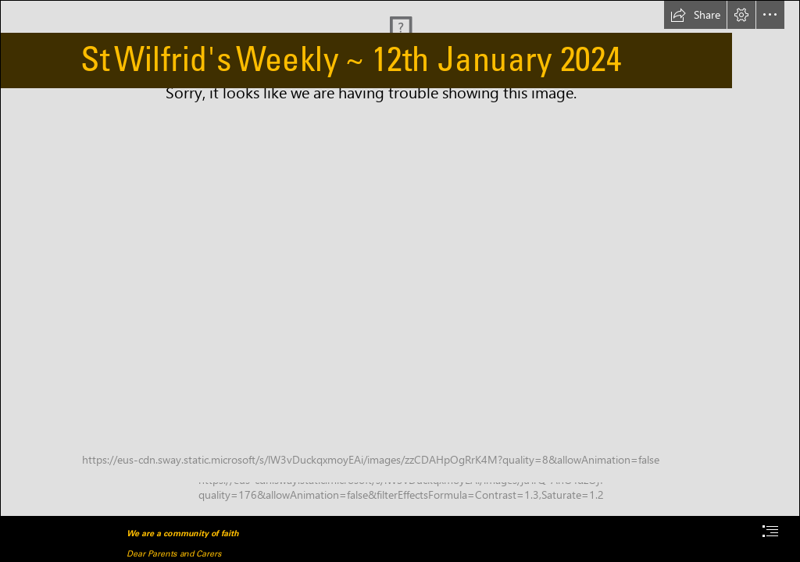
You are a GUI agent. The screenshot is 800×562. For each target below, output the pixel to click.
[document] (400, 281)
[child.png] (400, 258)
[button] (695, 15)
